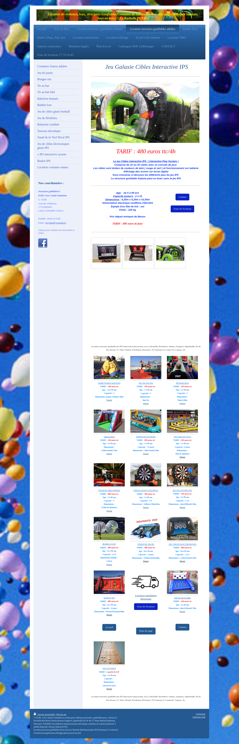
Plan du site (61, 714)
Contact (182, 197)
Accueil (109, 627)
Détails (109, 400)
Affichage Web (198, 717)
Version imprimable (44, 714)
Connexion (200, 714)
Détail (108, 511)
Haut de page (145, 630)
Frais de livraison (182, 208)
